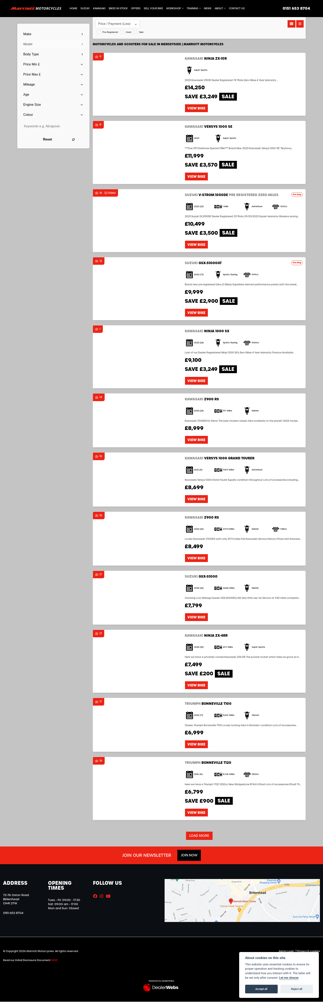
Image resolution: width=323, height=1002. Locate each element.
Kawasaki (99, 8)
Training (193, 8)
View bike (196, 108)
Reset (65, 139)
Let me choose (289, 978)
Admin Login (286, 951)
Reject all (296, 988)
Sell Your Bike (153, 8)
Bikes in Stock (118, 8)
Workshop (173, 8)
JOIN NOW (189, 855)
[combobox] (53, 34)
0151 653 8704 (296, 8)
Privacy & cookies (308, 951)
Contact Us (237, 8)
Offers (135, 8)
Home (73, 8)
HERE (54, 960)
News (207, 8)
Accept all (261, 988)
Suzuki (85, 8)
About (219, 8)
